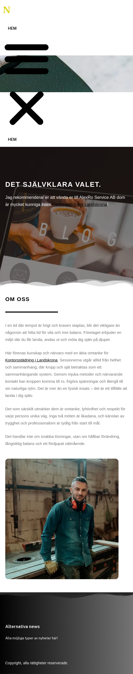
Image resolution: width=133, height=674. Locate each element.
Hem (12, 28)
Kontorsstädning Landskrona (79, 204)
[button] (27, 84)
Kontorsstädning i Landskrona (31, 360)
